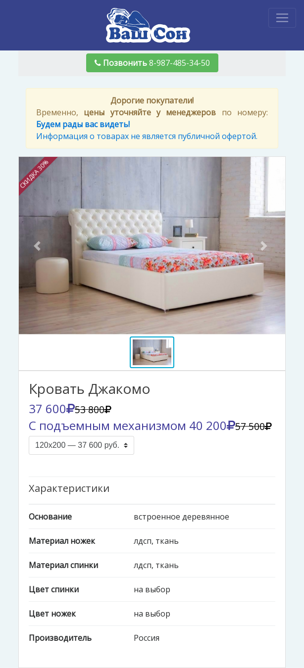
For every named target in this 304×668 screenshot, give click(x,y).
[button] (39, 245)
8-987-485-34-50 (152, 62)
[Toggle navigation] (282, 18)
